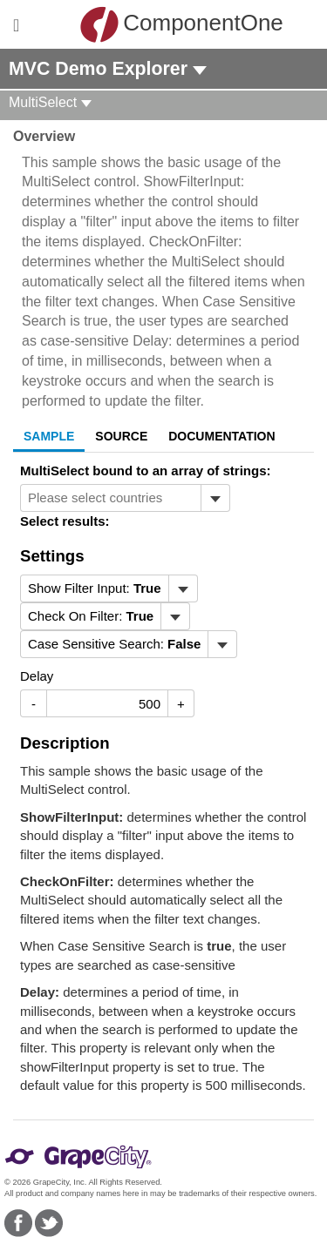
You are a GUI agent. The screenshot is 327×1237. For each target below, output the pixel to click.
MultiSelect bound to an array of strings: (145, 470)
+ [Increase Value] (181, 703)
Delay (36, 676)
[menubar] (109, 588)
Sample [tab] (49, 436)
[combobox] (111, 498)
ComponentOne (167, 24)
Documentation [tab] (221, 436)
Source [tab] (121, 436)
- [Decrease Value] (33, 703)
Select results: (65, 521)
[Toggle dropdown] (215, 498)
